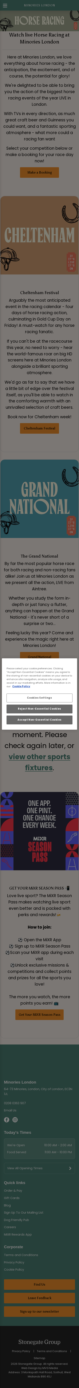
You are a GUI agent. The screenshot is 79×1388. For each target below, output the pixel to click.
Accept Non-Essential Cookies (39, 719)
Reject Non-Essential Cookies (39, 708)
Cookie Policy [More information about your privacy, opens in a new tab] (21, 686)
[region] (39, 694)
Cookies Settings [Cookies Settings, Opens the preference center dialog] (39, 697)
